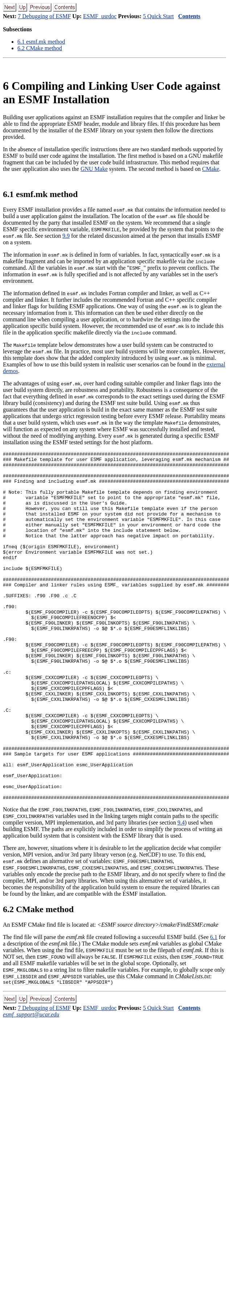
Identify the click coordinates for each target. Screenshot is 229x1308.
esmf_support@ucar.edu (31, 1085)
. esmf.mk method (41, 42)
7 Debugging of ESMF (44, 16)
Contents (189, 16)
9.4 (181, 892)
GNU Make (94, 169)
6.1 (213, 1007)
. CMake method (39, 48)
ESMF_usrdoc (99, 16)
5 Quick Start (158, 16)
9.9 (66, 236)
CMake (210, 169)
